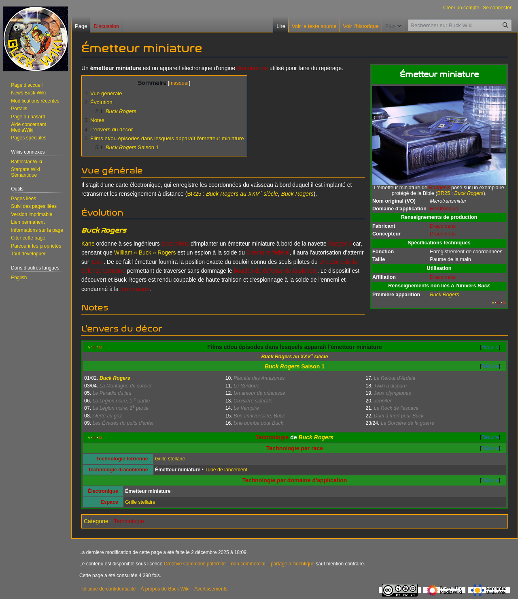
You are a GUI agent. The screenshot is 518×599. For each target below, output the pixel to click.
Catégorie (96, 521)
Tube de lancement (226, 470)
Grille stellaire (170, 459)
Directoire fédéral (268, 252)
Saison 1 (313, 366)
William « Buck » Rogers (145, 252)
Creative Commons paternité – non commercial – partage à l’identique (239, 564)
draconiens (175, 243)
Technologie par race (294, 448)
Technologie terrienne (122, 459)
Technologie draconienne (118, 470)
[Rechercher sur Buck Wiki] (460, 25)
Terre (97, 262)
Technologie (272, 437)
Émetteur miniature (177, 470)
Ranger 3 (439, 187)
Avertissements (210, 589)
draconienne (252, 68)
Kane (88, 243)
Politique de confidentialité (107, 589)
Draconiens (443, 226)
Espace (109, 502)
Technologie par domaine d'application (294, 480)
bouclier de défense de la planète (275, 270)
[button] (28, 254)
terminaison (134, 289)
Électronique (444, 209)
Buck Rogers (282, 366)
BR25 (443, 193)
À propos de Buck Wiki (164, 589)
